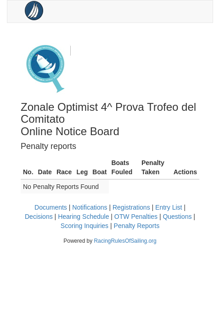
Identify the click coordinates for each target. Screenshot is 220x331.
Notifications (89, 207)
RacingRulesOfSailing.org (125, 241)
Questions (177, 216)
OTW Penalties (136, 216)
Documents (50, 207)
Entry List (168, 207)
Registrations (131, 207)
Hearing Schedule (83, 216)
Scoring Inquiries (84, 225)
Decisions (39, 216)
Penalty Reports (137, 225)
